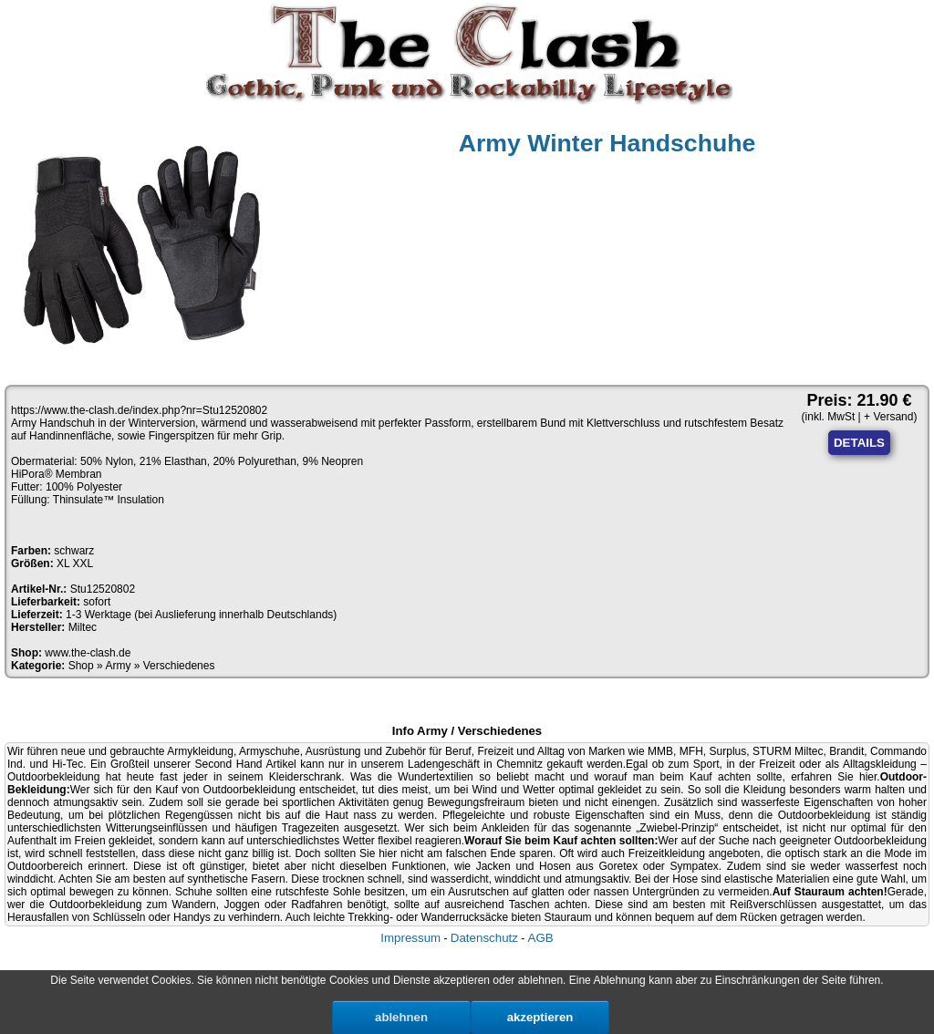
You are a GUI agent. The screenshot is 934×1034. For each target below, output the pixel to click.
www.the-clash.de (87, 652)
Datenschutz (484, 938)
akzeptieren (540, 1017)
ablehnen (401, 1017)
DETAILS (859, 443)
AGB (541, 938)
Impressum (410, 938)
